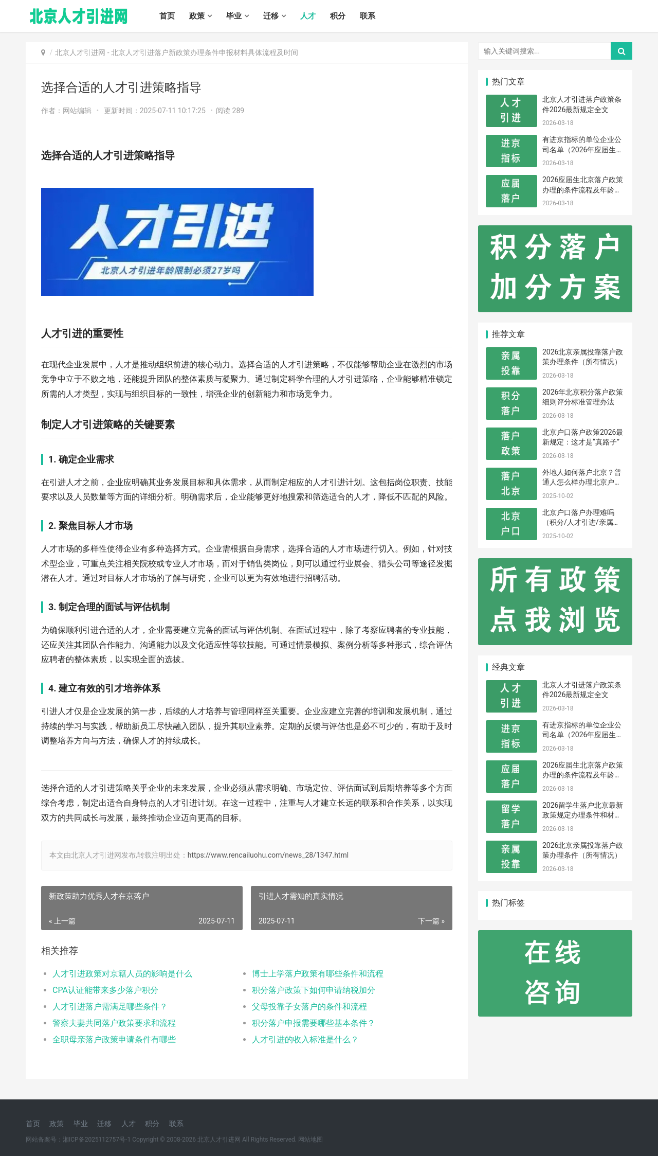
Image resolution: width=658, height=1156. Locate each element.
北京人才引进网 (80, 52)
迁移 (271, 16)
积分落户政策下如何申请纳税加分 (313, 990)
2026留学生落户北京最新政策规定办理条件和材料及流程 (582, 815)
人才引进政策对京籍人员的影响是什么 (122, 974)
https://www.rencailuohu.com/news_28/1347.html (268, 855)
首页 (167, 16)
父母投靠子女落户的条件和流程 (309, 1006)
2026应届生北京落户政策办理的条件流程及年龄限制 (582, 189)
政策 (197, 16)
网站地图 (310, 1139)
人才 (308, 16)
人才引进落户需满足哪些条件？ (110, 1006)
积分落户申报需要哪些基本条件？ (313, 1023)
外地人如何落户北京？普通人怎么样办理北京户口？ (582, 482)
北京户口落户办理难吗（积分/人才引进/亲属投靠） (581, 522)
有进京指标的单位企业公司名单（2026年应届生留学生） (582, 149)
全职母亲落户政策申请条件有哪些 (114, 1039)
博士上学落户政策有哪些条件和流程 (317, 974)
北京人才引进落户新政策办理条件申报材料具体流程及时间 (204, 52)
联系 (367, 16)
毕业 (234, 16)
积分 (337, 16)
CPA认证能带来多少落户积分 (105, 990)
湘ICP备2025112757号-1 (97, 1139)
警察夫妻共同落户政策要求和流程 (114, 1023)
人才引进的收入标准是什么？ (305, 1039)
